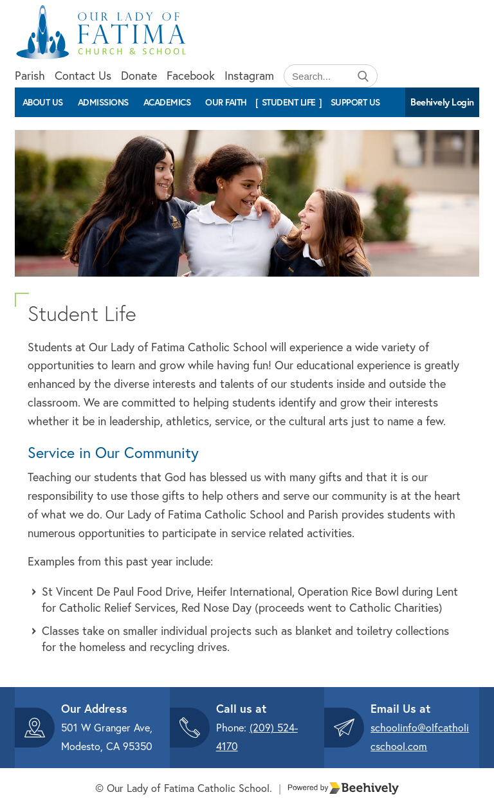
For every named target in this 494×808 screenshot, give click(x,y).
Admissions (103, 102)
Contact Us (83, 75)
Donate (139, 75)
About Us (43, 102)
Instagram (249, 75)
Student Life (289, 102)
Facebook (191, 75)
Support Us (355, 102)
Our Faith (226, 102)
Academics (167, 102)
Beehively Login (442, 102)
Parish (30, 75)
